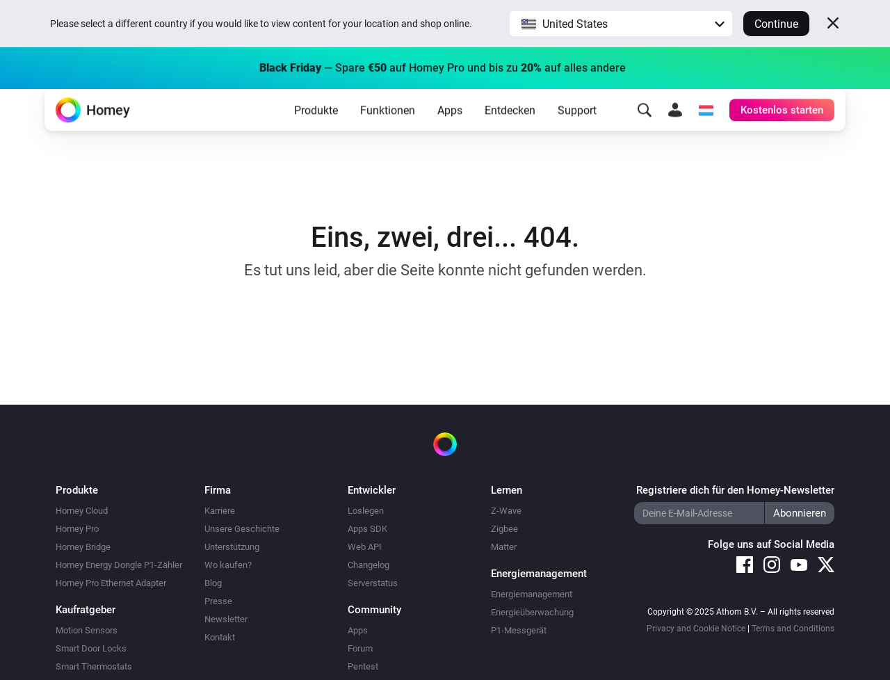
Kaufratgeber (85, 610)
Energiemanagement (531, 594)
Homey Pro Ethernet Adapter (111, 583)
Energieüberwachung (532, 612)
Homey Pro (77, 529)
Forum (360, 648)
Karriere (219, 510)
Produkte (316, 132)
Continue (776, 24)
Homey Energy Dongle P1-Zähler (119, 565)
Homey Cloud (82, 510)
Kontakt (219, 637)
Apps (449, 132)
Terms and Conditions (793, 628)
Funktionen (387, 132)
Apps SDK (367, 529)
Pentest (363, 666)
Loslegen (366, 510)
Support (577, 132)
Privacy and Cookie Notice (696, 628)
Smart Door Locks (91, 648)
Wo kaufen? (228, 565)
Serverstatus (373, 583)
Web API (365, 547)
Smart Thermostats (94, 666)
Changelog (368, 565)
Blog (213, 583)
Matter (504, 547)
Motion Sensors (87, 630)
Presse (218, 601)
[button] (621, 23)
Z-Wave (506, 510)
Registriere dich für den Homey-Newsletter (735, 490)
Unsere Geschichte (242, 529)
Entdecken (510, 132)
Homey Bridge (83, 547)
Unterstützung (231, 547)
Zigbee (504, 529)
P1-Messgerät (519, 630)
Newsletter (226, 619)
